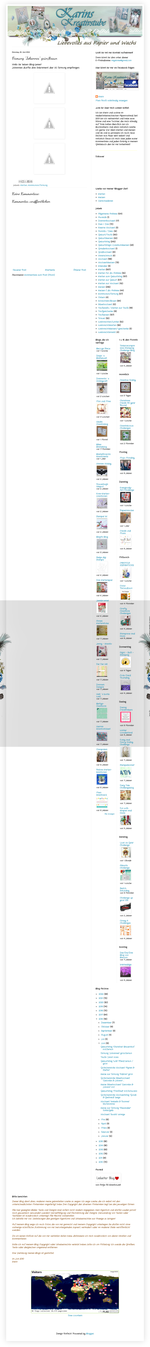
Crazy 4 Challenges (125, 922)
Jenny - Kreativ (104, 643)
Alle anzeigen (109, 814)
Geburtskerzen (105, 238)
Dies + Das (103, 224)
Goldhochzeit (105, 252)
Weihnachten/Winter (108, 321)
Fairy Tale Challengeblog (127, 786)
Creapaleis (101, 749)
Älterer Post (79, 270)
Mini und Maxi (103, 401)
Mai (103, 1119)
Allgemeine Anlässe (107, 213)
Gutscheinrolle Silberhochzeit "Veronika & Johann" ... (115, 1079)
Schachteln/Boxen (107, 300)
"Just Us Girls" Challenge (126, 844)
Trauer (101, 318)
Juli (103, 1039)
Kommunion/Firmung (37, 185)
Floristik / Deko (105, 231)
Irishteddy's (125, 964)
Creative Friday (128, 380)
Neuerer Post (19, 270)
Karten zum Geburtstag (110, 276)
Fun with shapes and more (126, 810)
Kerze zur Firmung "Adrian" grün (117, 1074)
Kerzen (101, 197)
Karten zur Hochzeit (108, 283)
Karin (101, 96)
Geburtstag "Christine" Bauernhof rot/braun (117, 1048)
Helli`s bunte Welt (102, 695)
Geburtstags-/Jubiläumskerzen (113, 245)
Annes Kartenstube (102, 622)
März (104, 1127)
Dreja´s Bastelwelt (101, 357)
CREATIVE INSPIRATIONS (127, 564)
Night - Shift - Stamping (127, 653)
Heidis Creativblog (102, 423)
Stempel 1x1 (101, 516)
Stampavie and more (127, 635)
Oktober (105, 1026)
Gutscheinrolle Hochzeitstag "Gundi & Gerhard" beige (118, 1096)
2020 (101, 1002)
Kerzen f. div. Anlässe (108, 290)
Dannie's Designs (100, 686)
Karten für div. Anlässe (109, 273)
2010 (101, 1162)
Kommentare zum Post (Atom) (39, 275)
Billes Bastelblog (101, 445)
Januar (105, 1136)
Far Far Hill (101, 664)
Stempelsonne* (127, 765)
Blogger (90, 1333)
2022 (101, 994)
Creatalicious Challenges (126, 427)
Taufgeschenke (105, 311)
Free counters (75, 1315)
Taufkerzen (103, 314)
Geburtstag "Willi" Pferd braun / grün (117, 1062)
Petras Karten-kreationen (104, 771)
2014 (101, 1145)
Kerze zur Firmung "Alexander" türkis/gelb (116, 1109)
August (105, 1034)
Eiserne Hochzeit (106, 227)
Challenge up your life (126, 899)
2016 (101, 1019)
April (104, 1123)
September (107, 1030)
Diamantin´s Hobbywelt (102, 379)
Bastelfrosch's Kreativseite (103, 455)
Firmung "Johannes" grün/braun (116, 1053)
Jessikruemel (102, 600)
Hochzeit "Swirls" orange (113, 1114)
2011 (101, 1157)
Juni (103, 1043)
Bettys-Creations (101, 705)
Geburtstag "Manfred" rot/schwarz (119, 1091)
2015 (101, 1141)
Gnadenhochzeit (106, 248)
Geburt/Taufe (105, 234)
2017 (101, 1014)
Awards (102, 217)
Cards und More (125, 532)
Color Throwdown (126, 587)
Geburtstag (104, 241)
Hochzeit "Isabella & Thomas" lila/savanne (115, 1103)
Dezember (106, 1022)
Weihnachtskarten (107, 325)
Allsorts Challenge (124, 866)
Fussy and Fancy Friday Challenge (126, 742)
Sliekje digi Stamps (101, 558)
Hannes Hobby (103, 463)
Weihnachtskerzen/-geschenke (113, 328)
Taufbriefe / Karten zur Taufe (113, 307)
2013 (101, 1149)
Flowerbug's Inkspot (102, 485)
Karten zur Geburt (107, 280)
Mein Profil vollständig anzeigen (111, 100)
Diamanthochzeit (106, 220)
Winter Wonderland (126, 731)
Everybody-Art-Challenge (127, 489)
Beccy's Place (103, 348)
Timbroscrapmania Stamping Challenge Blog (127, 348)
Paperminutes (127, 510)
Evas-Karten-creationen (103, 495)
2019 (101, 1006)
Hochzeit (102, 259)
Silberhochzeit (105, 304)
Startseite (50, 270)
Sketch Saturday (124, 889)
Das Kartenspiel (104, 580)
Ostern (101, 297)
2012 (101, 1153)
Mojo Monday (127, 457)
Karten (23, 185)
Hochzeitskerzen (106, 262)
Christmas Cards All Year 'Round (127, 403)
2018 (101, 1010)
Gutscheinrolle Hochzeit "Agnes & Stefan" (117, 1069)
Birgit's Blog (102, 536)
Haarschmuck (105, 255)
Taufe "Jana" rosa (109, 1057)
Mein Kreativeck (101, 793)
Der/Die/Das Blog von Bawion (126, 955)
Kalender (102, 266)
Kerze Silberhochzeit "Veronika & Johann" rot (117, 1086)
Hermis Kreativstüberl (103, 727)
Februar (105, 1132)
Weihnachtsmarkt (107, 332)
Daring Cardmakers (126, 708)
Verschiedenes (105, 200)
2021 (101, 998)
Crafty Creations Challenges (125, 611)
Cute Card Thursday (125, 676)
